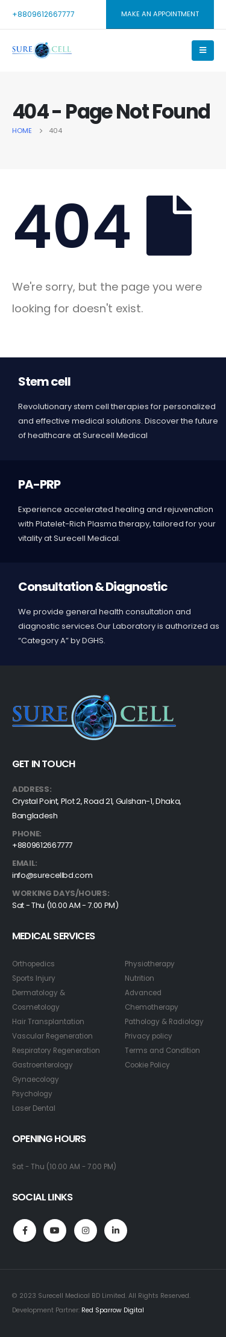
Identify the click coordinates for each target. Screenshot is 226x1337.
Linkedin (115, 1230)
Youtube (54, 1230)
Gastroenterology (42, 1065)
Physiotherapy (150, 964)
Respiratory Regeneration (56, 1050)
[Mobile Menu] (203, 50)
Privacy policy (148, 1036)
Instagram (85, 1230)
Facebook (24, 1230)
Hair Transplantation (48, 1022)
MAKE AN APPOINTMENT (160, 14)
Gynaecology (35, 1079)
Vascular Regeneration (52, 1036)
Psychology (32, 1094)
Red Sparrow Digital (112, 1310)
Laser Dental (33, 1108)
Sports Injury (33, 978)
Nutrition (139, 978)
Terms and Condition (162, 1050)
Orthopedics (33, 964)
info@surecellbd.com (52, 875)
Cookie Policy (147, 1065)
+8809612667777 (43, 14)
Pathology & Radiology (164, 1022)
